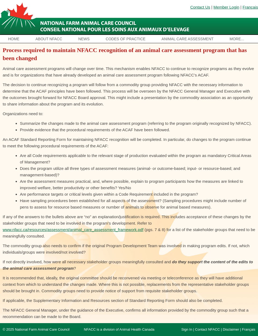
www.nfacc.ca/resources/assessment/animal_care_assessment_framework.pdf (73, 229)
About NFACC (48, 39)
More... (237, 39)
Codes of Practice (125, 39)
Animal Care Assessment (187, 39)
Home (13, 39)
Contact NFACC (207, 329)
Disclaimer (231, 329)
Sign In (186, 329)
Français (250, 7)
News (83, 39)
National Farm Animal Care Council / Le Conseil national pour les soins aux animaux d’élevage (96, 17)
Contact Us (200, 7)
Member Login (226, 7)
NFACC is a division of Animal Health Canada (119, 329)
